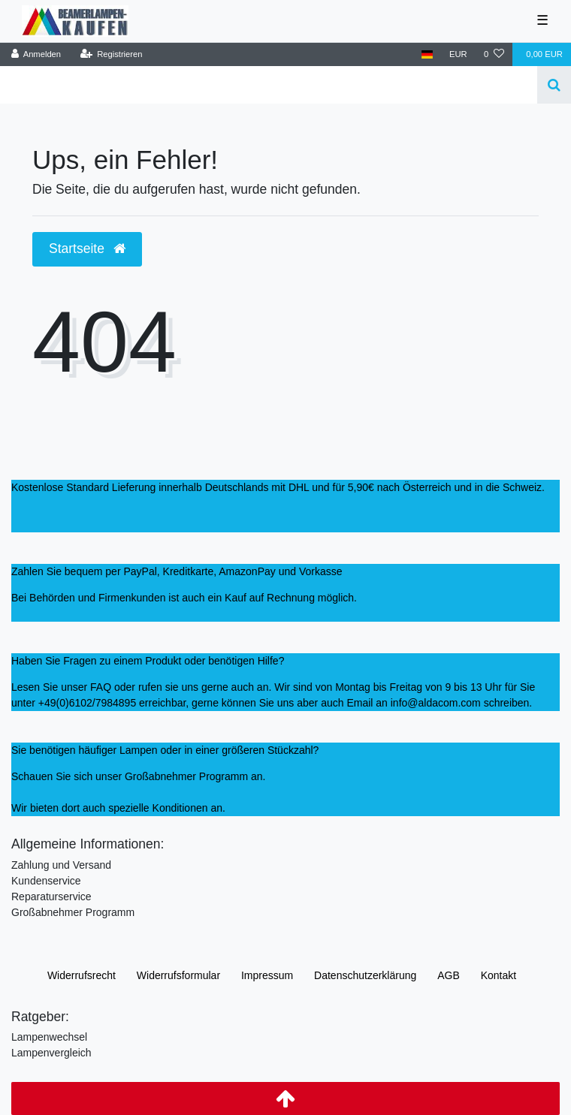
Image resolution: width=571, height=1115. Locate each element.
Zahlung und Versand (61, 865)
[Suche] (554, 85)
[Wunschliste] (494, 54)
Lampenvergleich (51, 1053)
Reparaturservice (51, 896)
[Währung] (458, 54)
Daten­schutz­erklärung (365, 975)
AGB (448, 975)
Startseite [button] (87, 248)
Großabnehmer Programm (72, 912)
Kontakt (498, 975)
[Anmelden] (36, 54)
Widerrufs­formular (178, 975)
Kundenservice (46, 881)
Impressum (267, 975)
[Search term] (268, 85)
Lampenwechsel (49, 1037)
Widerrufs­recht (81, 975)
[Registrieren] (110, 54)
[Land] (427, 54)
